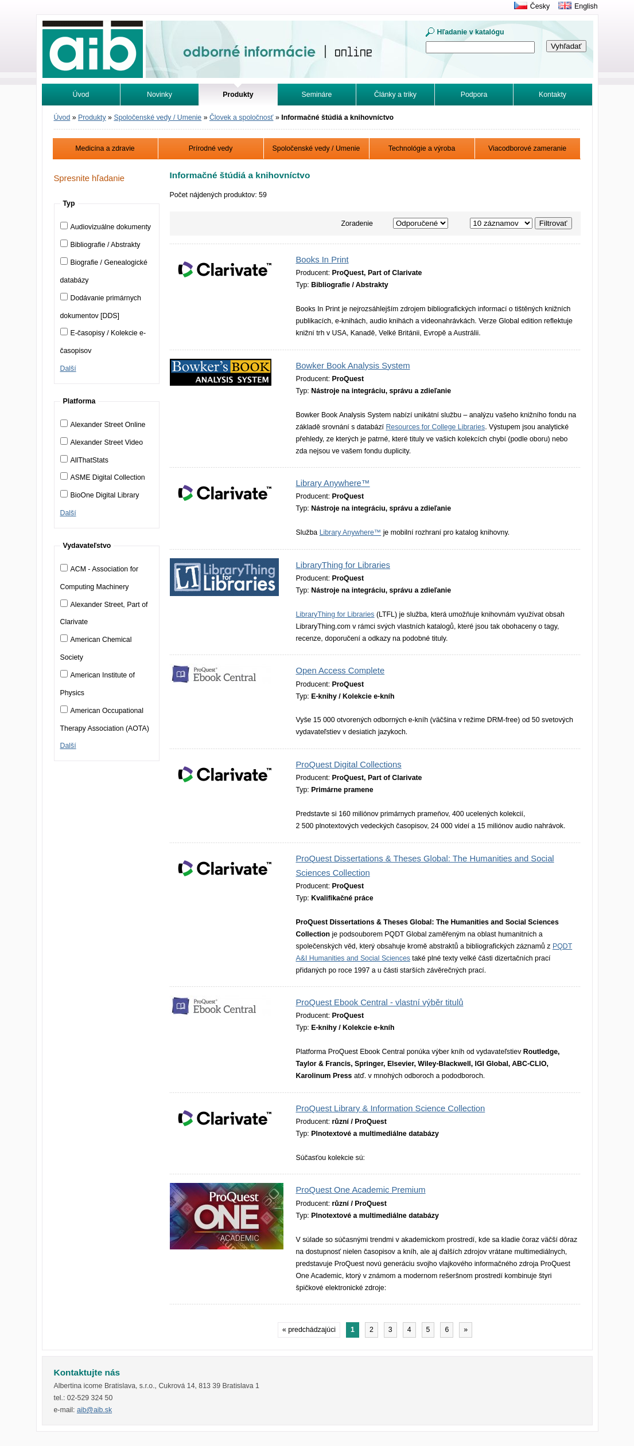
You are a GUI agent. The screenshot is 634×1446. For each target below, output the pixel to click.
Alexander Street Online (103, 425)
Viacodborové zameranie (527, 148)
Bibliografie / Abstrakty (100, 245)
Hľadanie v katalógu (470, 32)
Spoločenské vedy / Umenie (157, 117)
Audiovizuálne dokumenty (105, 227)
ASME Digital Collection (102, 477)
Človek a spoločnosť (241, 117)
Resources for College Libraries (435, 427)
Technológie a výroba (422, 148)
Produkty (92, 117)
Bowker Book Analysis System (353, 365)
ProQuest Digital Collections (349, 764)
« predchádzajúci (309, 1330)
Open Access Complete (340, 670)
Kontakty (552, 95)
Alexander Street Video (101, 442)
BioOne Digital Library (99, 495)
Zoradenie (357, 224)
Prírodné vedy (211, 148)
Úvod (81, 95)
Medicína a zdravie (104, 148)
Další (68, 369)
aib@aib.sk (94, 1410)
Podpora (474, 95)
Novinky (159, 95)
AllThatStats (84, 460)
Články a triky (395, 95)
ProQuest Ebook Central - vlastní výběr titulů (380, 1002)
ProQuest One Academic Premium (361, 1189)
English (585, 6)
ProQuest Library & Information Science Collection (390, 1108)
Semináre (317, 95)
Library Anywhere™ (333, 483)
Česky (540, 6)
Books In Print (322, 259)
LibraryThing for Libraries (343, 565)
